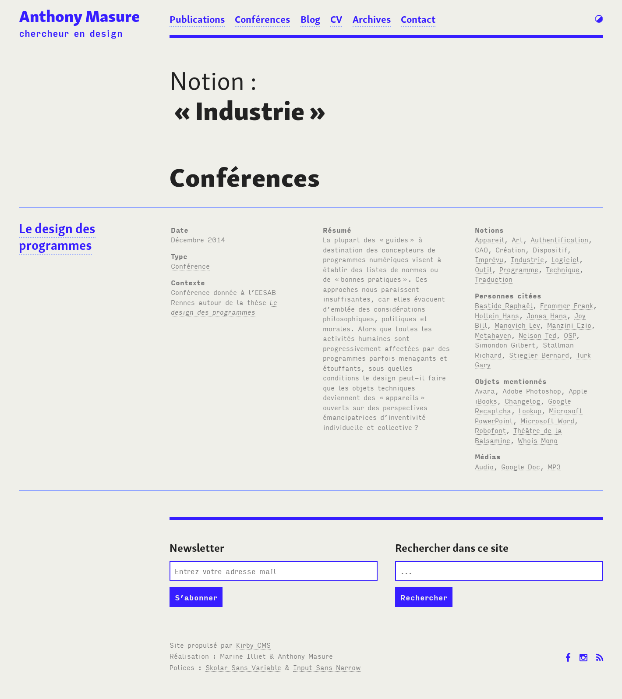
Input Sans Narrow (326, 667)
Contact (418, 19)
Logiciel (565, 259)
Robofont (490, 430)
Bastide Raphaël (504, 305)
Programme (518, 269)
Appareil (489, 239)
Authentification (559, 239)
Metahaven (493, 334)
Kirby (253, 644)
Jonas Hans (547, 315)
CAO (481, 249)
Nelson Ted (537, 334)
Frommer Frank (566, 305)
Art (517, 239)
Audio (484, 466)
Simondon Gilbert (505, 344)
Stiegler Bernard (539, 354)
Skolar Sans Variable (243, 667)
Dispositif (550, 249)
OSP (570, 334)
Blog (310, 19)
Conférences (262, 19)
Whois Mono (538, 440)
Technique (563, 269)
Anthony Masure (79, 16)
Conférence (190, 265)
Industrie (527, 259)
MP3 (554, 466)
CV (336, 19)
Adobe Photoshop (531, 390)
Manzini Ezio (569, 324)
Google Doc (520, 466)
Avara (485, 390)
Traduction (493, 278)
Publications (197, 19)
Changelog (523, 400)
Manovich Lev (517, 324)
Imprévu (489, 259)
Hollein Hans (497, 315)
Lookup (530, 410)
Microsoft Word (547, 420)
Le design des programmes (57, 237)
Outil (483, 269)
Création (510, 249)
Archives (372, 19)
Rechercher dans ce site (452, 548)
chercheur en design (71, 33)
